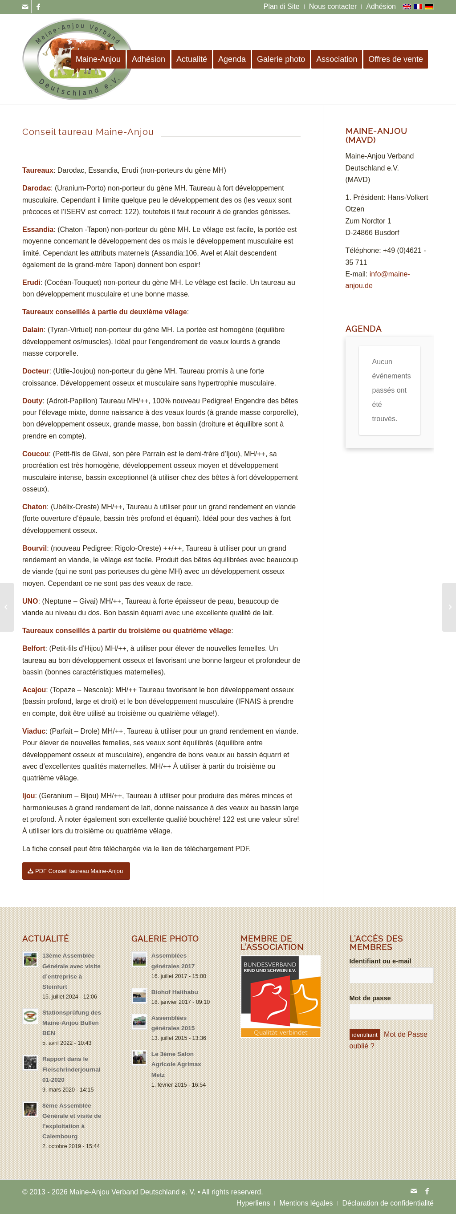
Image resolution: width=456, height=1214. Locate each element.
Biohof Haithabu (174, 992)
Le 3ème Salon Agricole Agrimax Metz (176, 1064)
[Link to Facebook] (38, 6)
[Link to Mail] (24, 6)
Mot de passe (370, 998)
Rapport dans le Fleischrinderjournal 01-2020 (71, 1069)
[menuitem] (282, 6)
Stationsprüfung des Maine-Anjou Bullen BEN (71, 1022)
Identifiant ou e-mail (380, 961)
